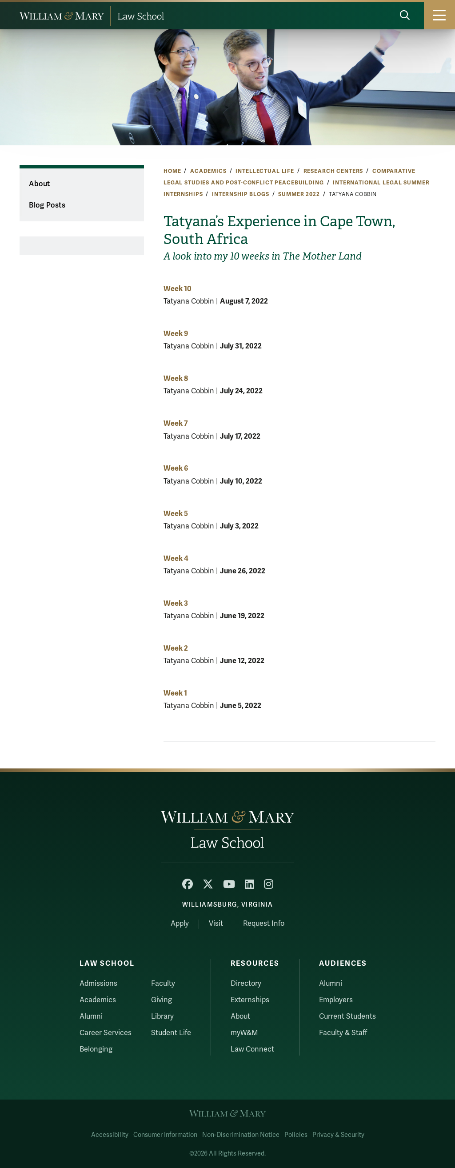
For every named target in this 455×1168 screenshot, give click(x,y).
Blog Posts (47, 205)
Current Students (347, 1016)
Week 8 (176, 378)
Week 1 (175, 693)
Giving (161, 1000)
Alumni (91, 1016)
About (39, 184)
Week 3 (176, 603)
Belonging (96, 1049)
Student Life (171, 1032)
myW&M (244, 1032)
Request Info (263, 923)
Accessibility (109, 1135)
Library (162, 1016)
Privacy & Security (338, 1135)
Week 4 (176, 558)
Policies (295, 1135)
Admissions (98, 983)
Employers (336, 1000)
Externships (250, 1000)
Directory (246, 983)
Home (172, 171)
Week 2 (176, 648)
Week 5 (176, 513)
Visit (216, 923)
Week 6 (176, 468)
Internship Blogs (240, 194)
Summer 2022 (298, 194)
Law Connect (252, 1049)
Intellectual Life (264, 171)
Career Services (106, 1032)
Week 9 (176, 333)
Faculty (163, 983)
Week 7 (176, 423)
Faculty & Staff (343, 1032)
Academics (208, 171)
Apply (180, 923)
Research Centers (333, 171)
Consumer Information (165, 1135)
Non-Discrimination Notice (240, 1135)
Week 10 (178, 288)
